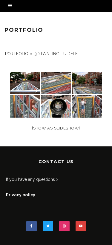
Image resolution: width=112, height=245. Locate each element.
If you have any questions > (32, 179)
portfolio (16, 53)
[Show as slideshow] (56, 128)
